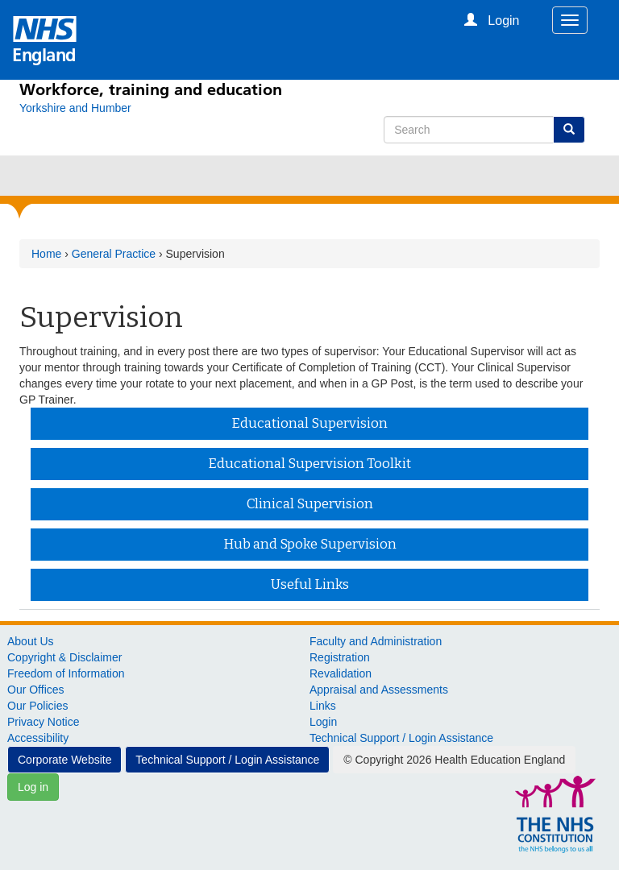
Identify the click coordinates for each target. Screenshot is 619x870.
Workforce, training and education (150, 89)
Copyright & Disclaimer (64, 657)
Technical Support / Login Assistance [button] (227, 759)
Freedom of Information (66, 673)
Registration (340, 657)
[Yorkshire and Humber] (75, 108)
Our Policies (37, 705)
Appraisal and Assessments (379, 689)
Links (323, 705)
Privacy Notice (43, 721)
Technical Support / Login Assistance (401, 737)
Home (46, 253)
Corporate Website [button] (64, 759)
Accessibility (38, 737)
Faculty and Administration (376, 641)
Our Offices (35, 689)
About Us (30, 641)
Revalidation (341, 673)
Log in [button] (33, 787)
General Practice (114, 253)
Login (323, 721)
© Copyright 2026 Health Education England (454, 759)
